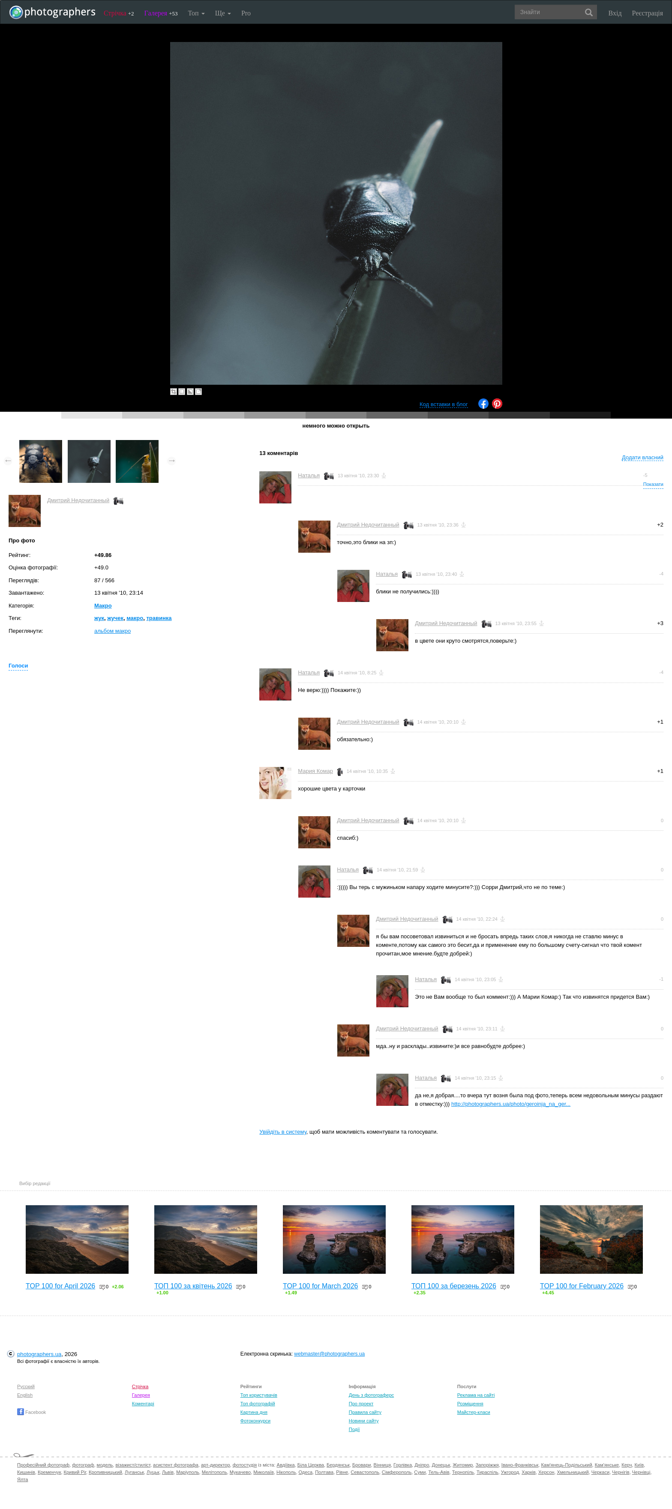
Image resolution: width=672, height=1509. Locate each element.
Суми (420, 1472)
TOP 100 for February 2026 (582, 1286)
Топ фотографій (257, 1403)
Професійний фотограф (43, 1464)
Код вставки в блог (444, 404)
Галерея (161, 13)
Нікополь (286, 1472)
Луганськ (134, 1472)
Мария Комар (315, 771)
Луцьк (153, 1472)
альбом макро (112, 631)
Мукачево (240, 1472)
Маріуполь (187, 1472)
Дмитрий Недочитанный (78, 500)
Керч (626, 1464)
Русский (26, 1386)
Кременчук (49, 1472)
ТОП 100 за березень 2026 (453, 1286)
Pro (246, 13)
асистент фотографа (175, 1464)
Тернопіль (463, 1472)
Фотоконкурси (255, 1420)
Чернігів (620, 1472)
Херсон (546, 1472)
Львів (168, 1472)
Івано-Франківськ (519, 1464)
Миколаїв (263, 1472)
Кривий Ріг (75, 1472)
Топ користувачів (258, 1395)
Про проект (361, 1403)
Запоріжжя (487, 1464)
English (25, 1395)
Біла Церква (310, 1464)
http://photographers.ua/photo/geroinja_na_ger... (510, 1104)
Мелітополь (214, 1472)
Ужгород (510, 1472)
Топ (196, 13)
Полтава (324, 1472)
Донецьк (441, 1464)
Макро (103, 605)
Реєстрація (647, 13)
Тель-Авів (438, 1472)
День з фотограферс (371, 1395)
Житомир (463, 1464)
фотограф (83, 1464)
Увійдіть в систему (282, 1132)
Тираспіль (487, 1472)
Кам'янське (607, 1464)
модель (105, 1464)
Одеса (305, 1472)
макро (134, 618)
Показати (653, 484)
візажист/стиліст (132, 1464)
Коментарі (143, 1403)
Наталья (309, 475)
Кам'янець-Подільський (566, 1464)
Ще (223, 13)
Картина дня (253, 1412)
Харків (529, 1472)
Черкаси (600, 1472)
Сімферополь (396, 1472)
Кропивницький (105, 1472)
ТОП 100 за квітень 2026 (193, 1286)
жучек (115, 618)
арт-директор (215, 1464)
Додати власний (642, 457)
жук (99, 618)
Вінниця (382, 1464)
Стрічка (119, 13)
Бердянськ (338, 1464)
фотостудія (245, 1464)
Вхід (615, 13)
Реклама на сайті (476, 1395)
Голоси (18, 665)
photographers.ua (39, 1354)
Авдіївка (286, 1464)
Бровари (361, 1464)
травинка (158, 618)
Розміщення (470, 1403)
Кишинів (26, 1472)
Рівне (342, 1472)
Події (354, 1429)
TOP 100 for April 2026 (60, 1286)
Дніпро (421, 1464)
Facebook (31, 1412)
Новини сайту (364, 1420)
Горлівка (402, 1464)
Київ (639, 1464)
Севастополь (365, 1472)
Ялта (22, 1479)
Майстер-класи (473, 1412)
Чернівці (641, 1472)
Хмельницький (572, 1472)
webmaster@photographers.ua (329, 1354)
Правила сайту (365, 1412)
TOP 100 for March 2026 (320, 1286)
